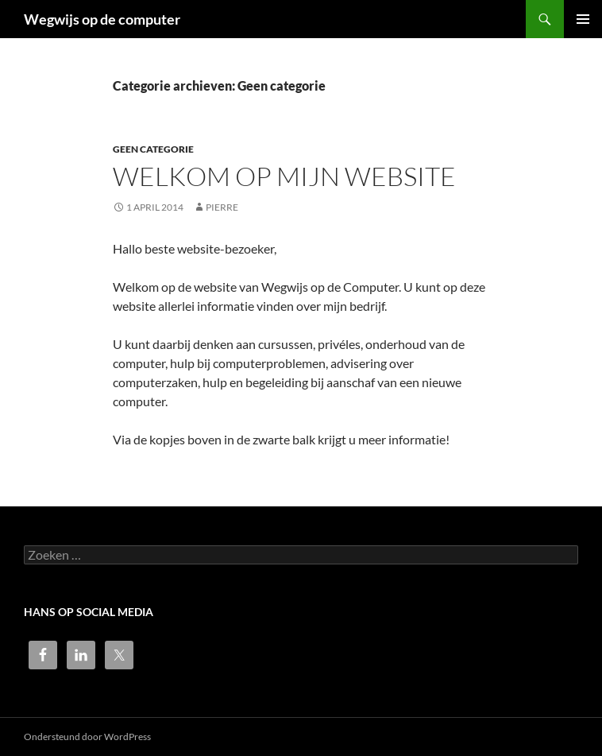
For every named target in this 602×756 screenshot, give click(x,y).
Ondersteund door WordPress (87, 736)
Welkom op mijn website (284, 176)
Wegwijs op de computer (102, 19)
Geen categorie (153, 149)
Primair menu (583, 19)
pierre (222, 207)
